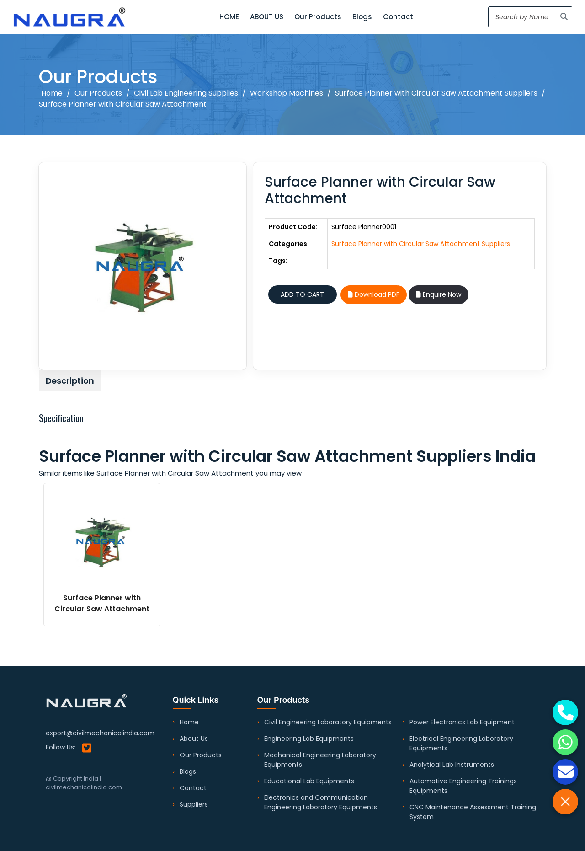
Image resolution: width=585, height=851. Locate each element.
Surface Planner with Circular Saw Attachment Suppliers (436, 93)
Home (52, 93)
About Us (194, 738)
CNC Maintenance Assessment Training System (473, 812)
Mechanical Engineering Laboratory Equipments (320, 759)
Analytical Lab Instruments (452, 764)
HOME (229, 16)
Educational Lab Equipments (309, 781)
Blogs (362, 16)
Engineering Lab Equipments (309, 738)
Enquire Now (438, 294)
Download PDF (373, 294)
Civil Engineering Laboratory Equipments (328, 722)
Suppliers (194, 804)
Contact (398, 16)
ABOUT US (266, 16)
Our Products (317, 16)
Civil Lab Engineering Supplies (186, 93)
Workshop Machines (286, 93)
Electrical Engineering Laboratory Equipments (461, 743)
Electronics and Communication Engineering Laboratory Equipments (320, 802)
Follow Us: (68, 748)
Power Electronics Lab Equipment (462, 722)
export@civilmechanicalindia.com (100, 733)
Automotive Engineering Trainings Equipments (463, 785)
